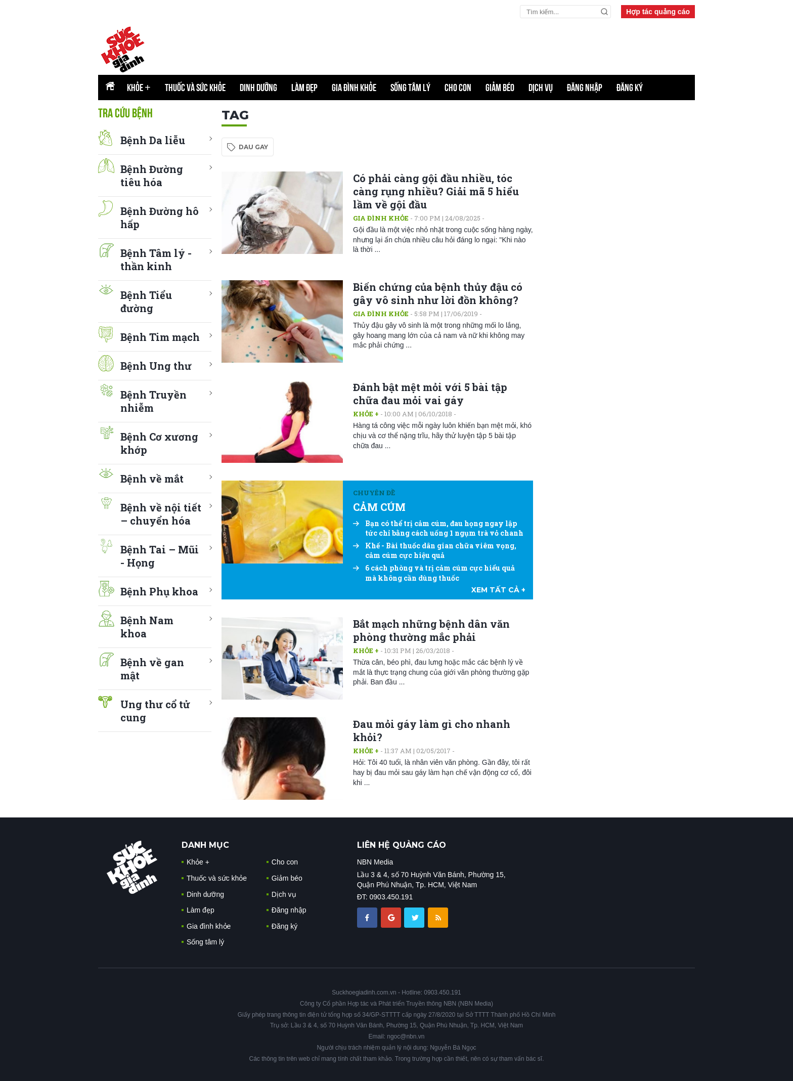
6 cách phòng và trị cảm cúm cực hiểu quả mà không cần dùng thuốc (434, 573)
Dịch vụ (540, 87)
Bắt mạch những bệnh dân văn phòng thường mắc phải (431, 630)
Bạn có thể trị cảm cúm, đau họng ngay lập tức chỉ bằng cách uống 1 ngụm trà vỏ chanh (438, 528)
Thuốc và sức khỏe (195, 87)
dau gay (253, 147)
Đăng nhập (584, 87)
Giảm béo (500, 87)
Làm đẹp (304, 87)
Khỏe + (366, 413)
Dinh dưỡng (258, 87)
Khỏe (139, 87)
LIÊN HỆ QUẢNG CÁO (401, 845)
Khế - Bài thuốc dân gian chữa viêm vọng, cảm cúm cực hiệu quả (434, 550)
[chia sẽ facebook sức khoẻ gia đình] (368, 917)
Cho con (458, 87)
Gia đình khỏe (354, 87)
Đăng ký (629, 87)
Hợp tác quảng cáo (658, 12)
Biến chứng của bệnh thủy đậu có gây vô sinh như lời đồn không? (437, 293)
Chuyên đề (374, 492)
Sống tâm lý (410, 87)
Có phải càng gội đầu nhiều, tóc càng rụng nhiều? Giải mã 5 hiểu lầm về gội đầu (436, 191)
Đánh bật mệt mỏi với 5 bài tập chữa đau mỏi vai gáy (430, 393)
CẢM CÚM (379, 506)
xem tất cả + (498, 589)
